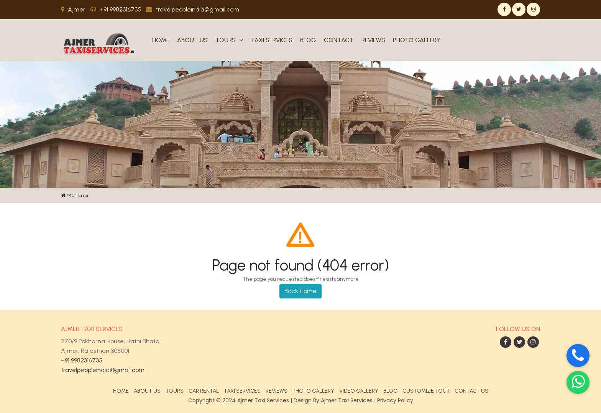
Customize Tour (426, 391)
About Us (192, 40)
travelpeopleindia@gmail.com (103, 370)
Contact (339, 40)
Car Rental (204, 391)
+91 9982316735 (81, 360)
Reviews (373, 40)
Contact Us (471, 391)
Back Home (300, 291)
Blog (308, 40)
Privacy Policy (395, 400)
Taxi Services (271, 40)
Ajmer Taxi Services (347, 400)
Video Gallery (358, 391)
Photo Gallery (416, 40)
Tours (229, 40)
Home (160, 40)
